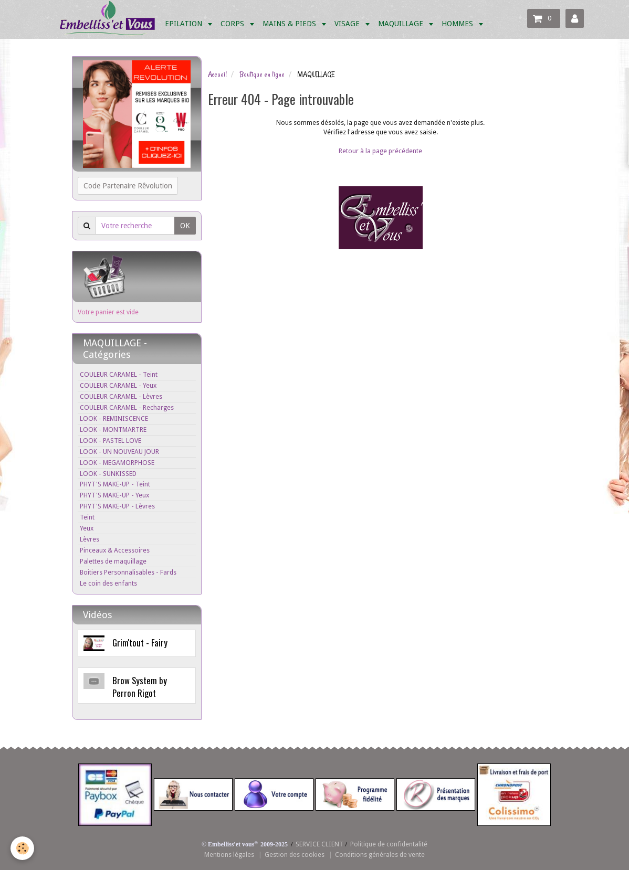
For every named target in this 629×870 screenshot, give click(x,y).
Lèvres (89, 539)
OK (185, 225)
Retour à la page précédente (380, 151)
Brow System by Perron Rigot (139, 686)
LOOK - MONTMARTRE (113, 429)
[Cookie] (22, 848)
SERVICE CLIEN (317, 844)
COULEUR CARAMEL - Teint (119, 374)
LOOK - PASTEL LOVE (110, 440)
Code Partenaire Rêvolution (127, 186)
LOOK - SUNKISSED (108, 474)
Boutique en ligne (262, 74)
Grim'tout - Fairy (139, 642)
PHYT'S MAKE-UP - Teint (115, 484)
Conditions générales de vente (380, 854)
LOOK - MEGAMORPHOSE (117, 462)
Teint (87, 517)
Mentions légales (229, 854)
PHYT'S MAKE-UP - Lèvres (117, 506)
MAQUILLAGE (401, 23)
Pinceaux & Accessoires (115, 550)
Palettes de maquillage (113, 561)
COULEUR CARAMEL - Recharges (127, 407)
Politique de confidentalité (388, 844)
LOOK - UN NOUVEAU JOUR (119, 451)
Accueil (217, 74)
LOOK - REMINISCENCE (114, 418)
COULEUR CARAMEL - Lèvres (121, 396)
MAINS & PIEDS (290, 23)
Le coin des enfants (108, 583)
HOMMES (458, 23)
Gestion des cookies (294, 854)
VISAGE (348, 23)
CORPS (233, 23)
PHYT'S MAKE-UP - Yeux (114, 495)
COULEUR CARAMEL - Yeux (118, 385)
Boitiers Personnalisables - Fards (128, 572)
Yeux (86, 528)
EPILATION (184, 23)
